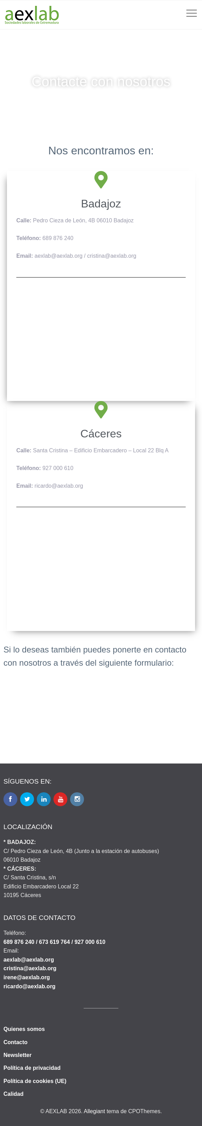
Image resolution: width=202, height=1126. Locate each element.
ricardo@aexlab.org (29, 986)
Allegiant (94, 1111)
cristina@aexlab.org (30, 968)
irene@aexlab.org (26, 977)
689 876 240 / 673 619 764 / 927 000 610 (54, 942)
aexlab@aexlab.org (28, 960)
